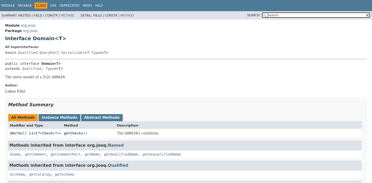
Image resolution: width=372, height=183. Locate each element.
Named (10, 53)
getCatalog (39, 174)
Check (47, 133)
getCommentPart (65, 154)
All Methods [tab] (23, 117)
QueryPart (49, 53)
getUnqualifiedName (162, 154)
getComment (35, 154)
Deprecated (69, 5)
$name (15, 154)
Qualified (27, 53)
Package (25, 5)
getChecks (73, 133)
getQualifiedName (121, 154)
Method (67, 15)
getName (92, 154)
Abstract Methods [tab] (102, 117)
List (33, 133)
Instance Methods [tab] (59, 117)
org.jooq (28, 25)
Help (99, 5)
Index (87, 5)
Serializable (74, 53)
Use (53, 5)
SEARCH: (254, 15)
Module (8, 5)
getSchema (64, 174)
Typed (96, 53)
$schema (17, 174)
